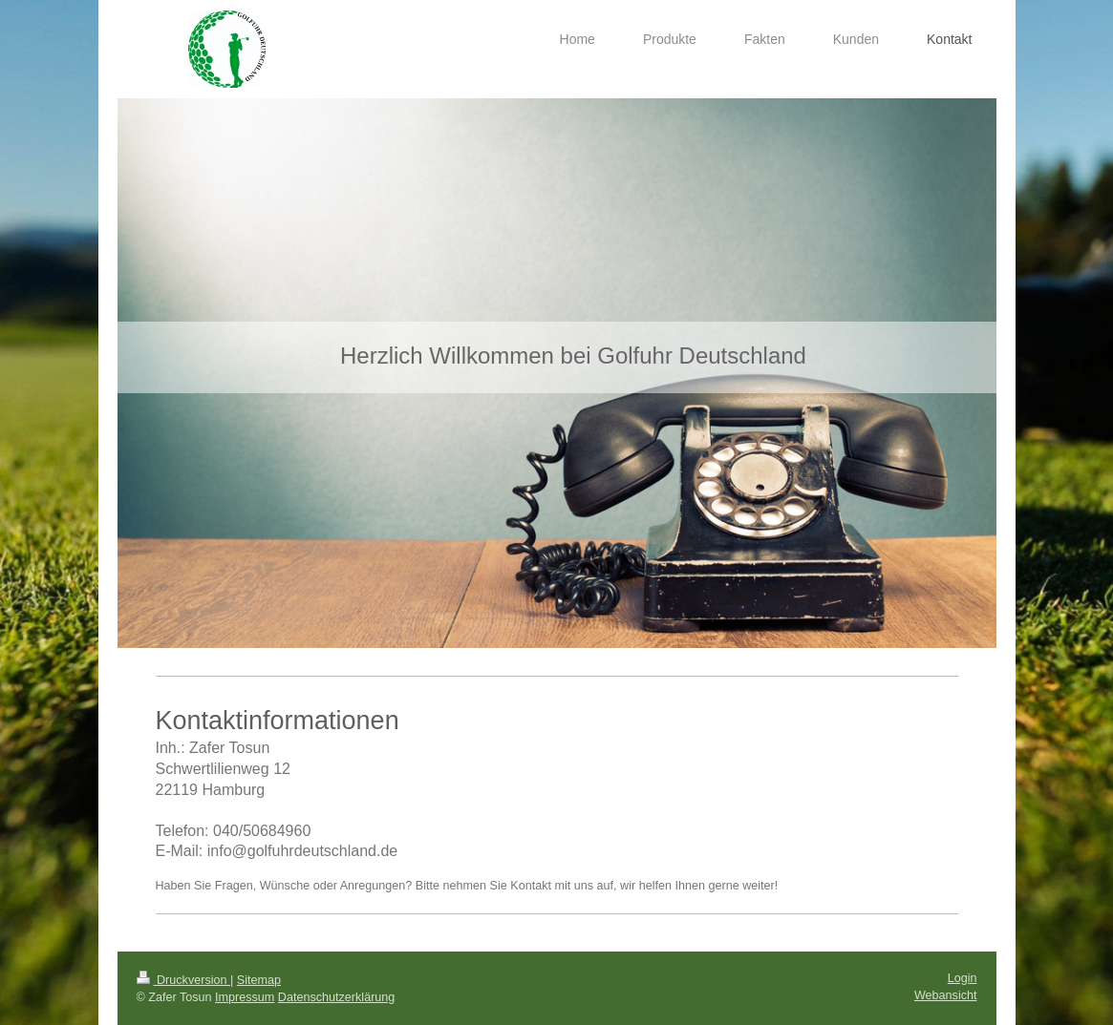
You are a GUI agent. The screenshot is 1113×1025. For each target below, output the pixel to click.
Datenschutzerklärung (337, 997)
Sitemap (259, 980)
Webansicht (945, 995)
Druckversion (183, 980)
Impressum (244, 997)
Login (962, 978)
